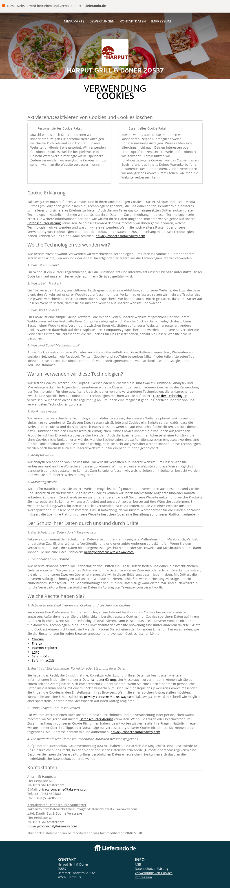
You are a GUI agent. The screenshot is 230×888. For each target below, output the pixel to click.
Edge (35, 652)
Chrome (38, 639)
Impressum (161, 21)
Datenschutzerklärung (44, 223)
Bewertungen (102, 21)
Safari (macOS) (43, 660)
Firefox (37, 643)
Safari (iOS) (40, 656)
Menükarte (74, 21)
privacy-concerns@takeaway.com (120, 236)
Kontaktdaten (133, 21)
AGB (138, 864)
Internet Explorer (45, 648)
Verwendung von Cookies (153, 873)
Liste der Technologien (170, 396)
